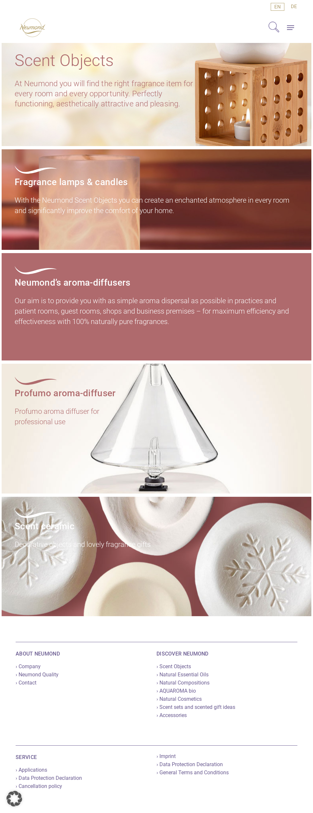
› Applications (31, 770)
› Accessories (171, 715)
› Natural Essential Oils (182, 674)
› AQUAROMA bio (176, 691)
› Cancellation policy (39, 786)
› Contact (26, 683)
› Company (28, 666)
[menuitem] (277, 6)
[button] (290, 27)
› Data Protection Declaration (49, 778)
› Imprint (166, 756)
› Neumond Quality (37, 674)
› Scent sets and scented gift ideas (195, 707)
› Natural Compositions (183, 683)
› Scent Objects (173, 666)
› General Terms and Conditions (192, 772)
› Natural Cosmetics (179, 699)
